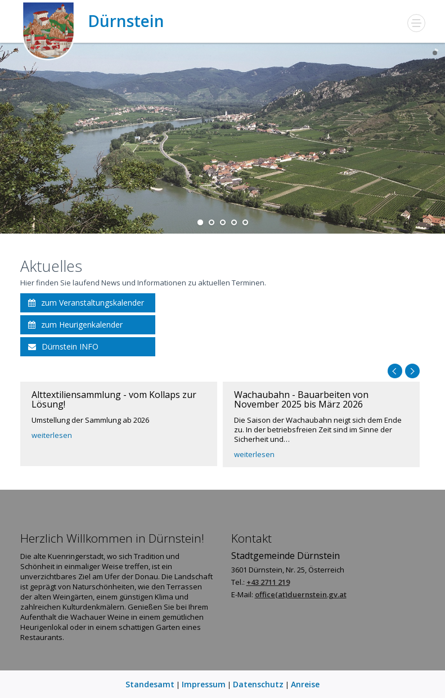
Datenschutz (258, 684)
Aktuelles (51, 266)
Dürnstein (92, 21)
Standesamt (149, 684)
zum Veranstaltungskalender (86, 302)
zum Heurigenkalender (75, 324)
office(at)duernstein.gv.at (301, 594)
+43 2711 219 (268, 582)
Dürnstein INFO (63, 346)
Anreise (305, 684)
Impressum (204, 684)
